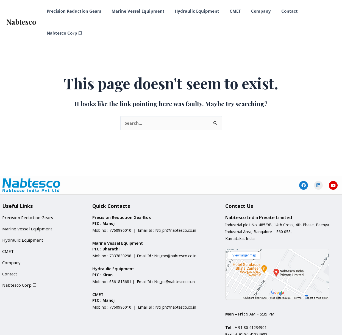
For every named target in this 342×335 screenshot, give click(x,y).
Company (254, 11)
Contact (280, 11)
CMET (230, 11)
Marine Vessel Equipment (136, 11)
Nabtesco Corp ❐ (314, 11)
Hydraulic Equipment (194, 11)
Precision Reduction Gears (75, 11)
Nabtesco (21, 11)
